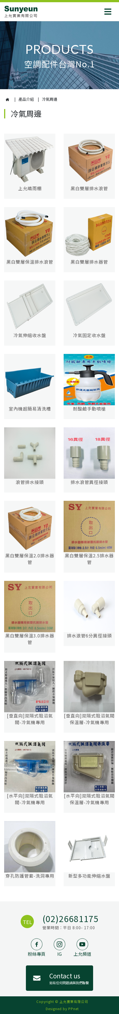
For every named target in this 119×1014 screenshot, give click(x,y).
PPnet (73, 1008)
